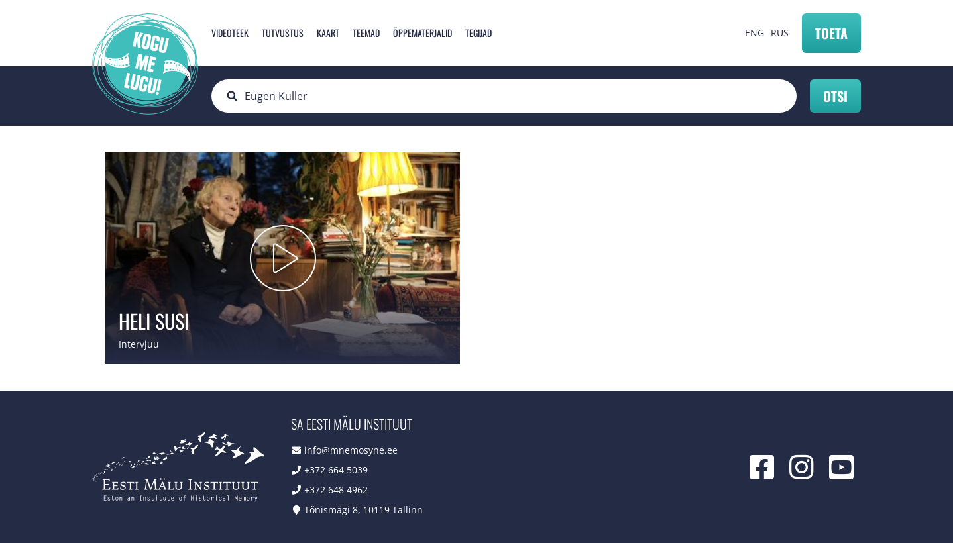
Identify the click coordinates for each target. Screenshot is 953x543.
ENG (754, 32)
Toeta (831, 33)
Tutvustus (283, 33)
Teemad (366, 33)
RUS (780, 32)
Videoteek (230, 33)
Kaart (328, 33)
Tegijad (478, 33)
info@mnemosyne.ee (351, 450)
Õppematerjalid (422, 33)
